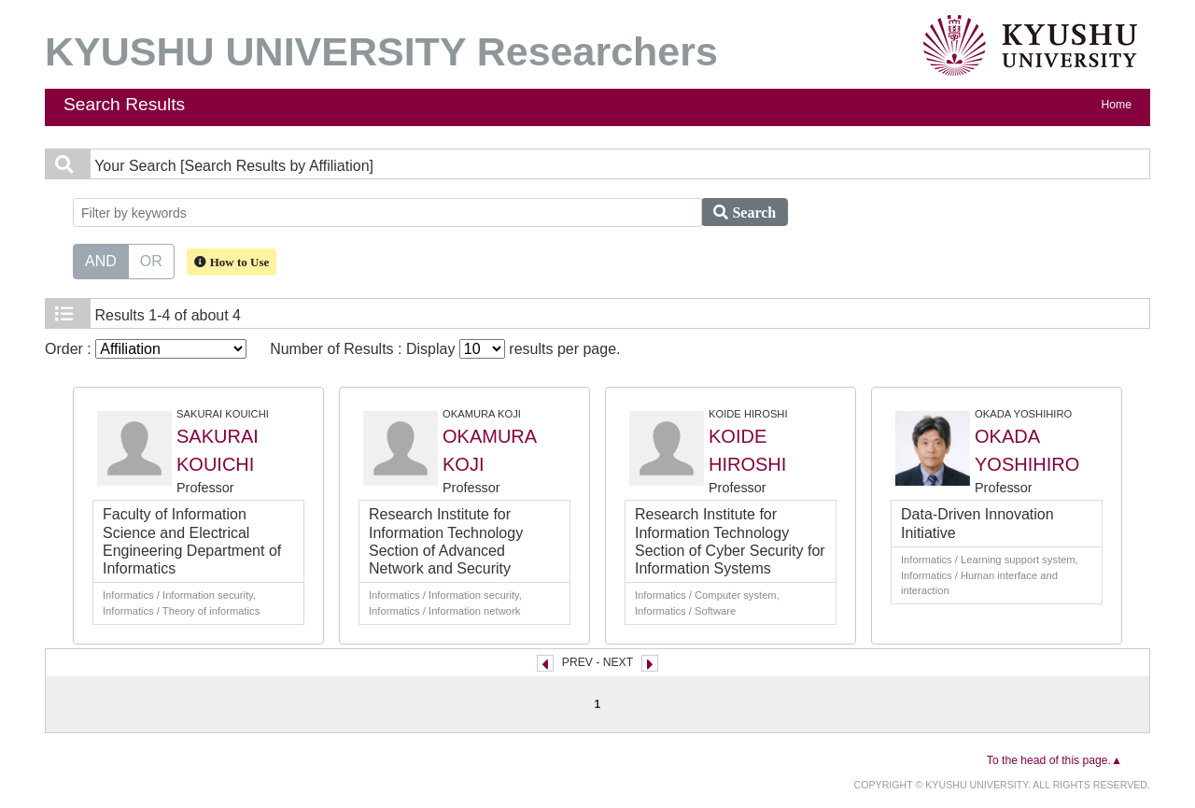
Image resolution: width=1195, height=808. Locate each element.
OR (151, 259)
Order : (145, 349)
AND (101, 259)
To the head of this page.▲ (1054, 760)
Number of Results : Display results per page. (445, 349)
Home (1117, 104)
